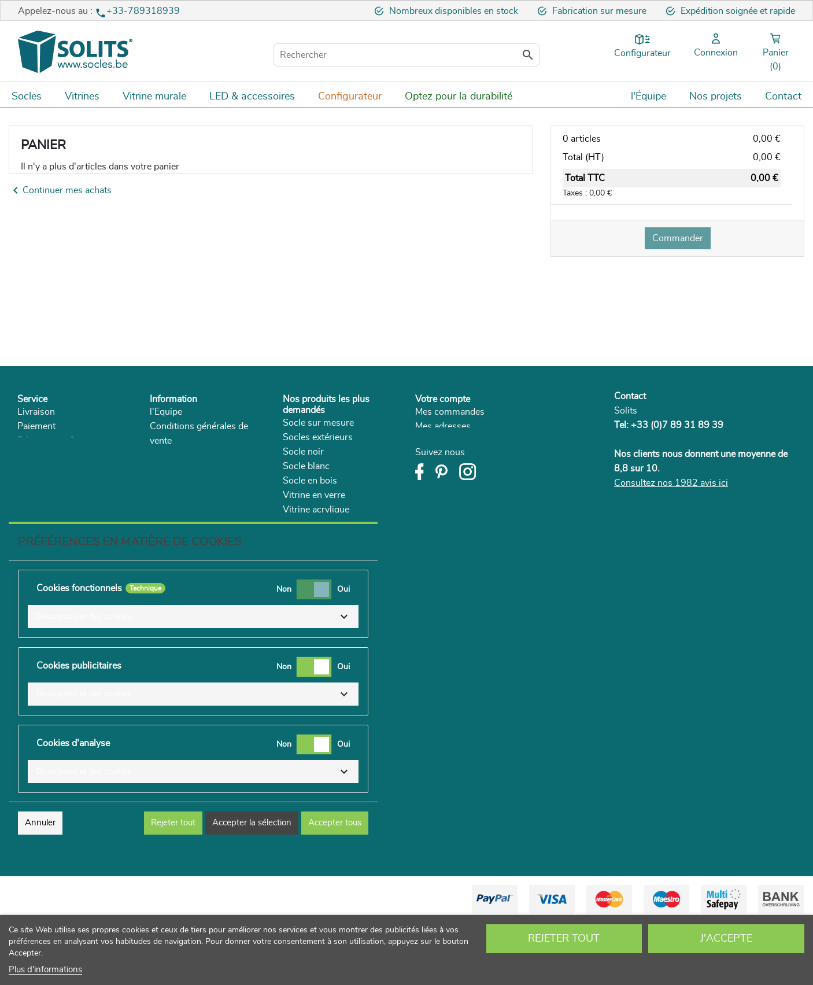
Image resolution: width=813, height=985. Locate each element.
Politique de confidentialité (203, 455)
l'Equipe (166, 411)
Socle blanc (306, 466)
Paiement (36, 426)
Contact (630, 396)
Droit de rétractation (58, 455)
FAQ (26, 484)
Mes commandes (450, 411)
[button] (193, 679)
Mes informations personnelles (478, 440)
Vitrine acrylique (316, 509)
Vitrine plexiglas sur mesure (340, 567)
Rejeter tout (564, 939)
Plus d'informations (45, 969)
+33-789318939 (143, 11)
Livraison (36, 411)
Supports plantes (318, 538)
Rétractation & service (62, 440)
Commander (677, 238)
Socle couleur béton (323, 524)
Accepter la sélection (251, 885)
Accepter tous (334, 885)
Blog (159, 498)
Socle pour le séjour (323, 553)
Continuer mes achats (60, 190)
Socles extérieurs (318, 437)
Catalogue (170, 484)
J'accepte (726, 939)
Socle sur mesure (318, 422)
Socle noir (303, 451)
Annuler (40, 885)
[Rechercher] (406, 55)
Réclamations (45, 469)
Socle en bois (310, 480)
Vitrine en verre (314, 495)
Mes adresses (443, 426)
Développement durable (198, 469)
